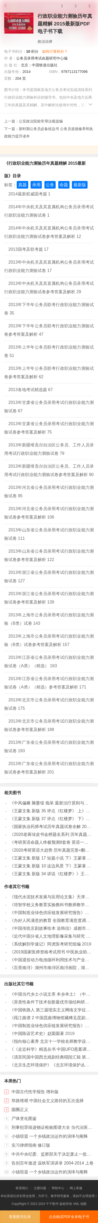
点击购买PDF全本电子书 (69, 1217)
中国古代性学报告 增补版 (35, 1092)
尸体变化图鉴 (24, 1118)
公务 (50, 185)
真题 (22, 185)
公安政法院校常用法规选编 (41, 121)
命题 (64, 185)
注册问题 (40, 1188)
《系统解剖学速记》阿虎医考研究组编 (45, 944)
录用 (36, 185)
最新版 (79, 185)
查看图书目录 (20, 1217)
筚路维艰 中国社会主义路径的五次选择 (47, 1100)
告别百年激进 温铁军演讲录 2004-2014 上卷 (52, 1163)
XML (76, 1204)
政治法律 (45, 41)
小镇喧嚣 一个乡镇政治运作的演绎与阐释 (49, 1136)
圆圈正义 (19, 1109)
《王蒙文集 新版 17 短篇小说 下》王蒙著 (48, 858)
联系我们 (22, 1188)
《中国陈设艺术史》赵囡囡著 (37, 1033)
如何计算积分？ (55, 51)
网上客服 (76, 1188)
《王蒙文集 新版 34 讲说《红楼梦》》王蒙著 (51, 874)
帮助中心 (58, 1188)
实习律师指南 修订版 (30, 1145)
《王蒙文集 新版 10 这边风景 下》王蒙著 (48, 866)
